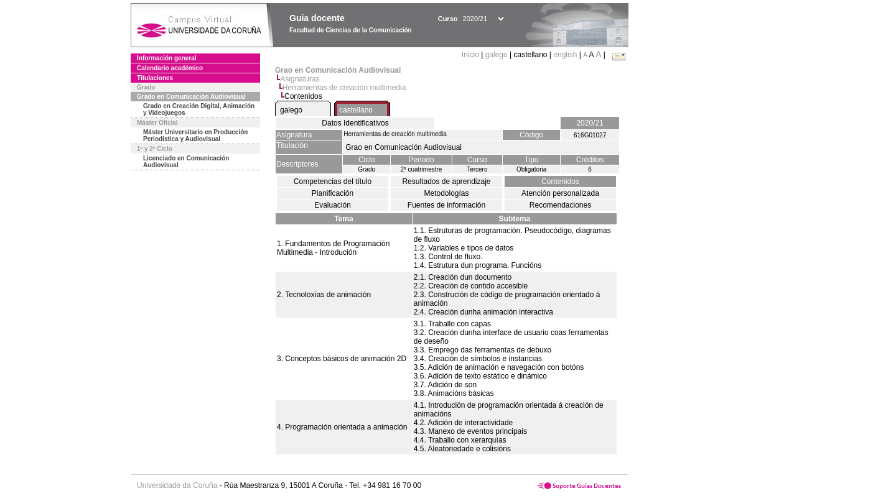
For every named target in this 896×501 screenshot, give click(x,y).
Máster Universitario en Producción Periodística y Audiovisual (195, 135)
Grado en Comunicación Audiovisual (191, 96)
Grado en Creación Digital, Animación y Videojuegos (198, 109)
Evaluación (332, 205)
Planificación (332, 193)
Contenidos (560, 181)
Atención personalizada (560, 193)
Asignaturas (299, 79)
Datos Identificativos (355, 123)
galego (496, 54)
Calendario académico (170, 68)
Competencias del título (332, 181)
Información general (167, 58)
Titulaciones (155, 78)
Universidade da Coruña (177, 485)
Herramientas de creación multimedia (344, 87)
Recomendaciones (560, 205)
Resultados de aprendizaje (446, 181)
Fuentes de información (446, 205)
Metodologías (446, 193)
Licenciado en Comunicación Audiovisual (186, 161)
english (565, 54)
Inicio (471, 54)
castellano (356, 110)
